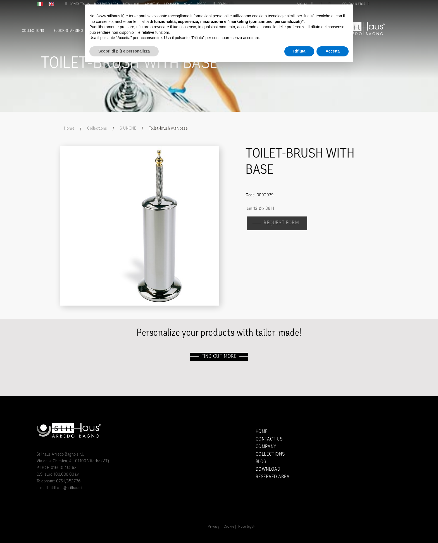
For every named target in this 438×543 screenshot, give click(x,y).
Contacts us (76, 4)
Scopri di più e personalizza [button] (124, 51)
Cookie (229, 527)
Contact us (269, 439)
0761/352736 (68, 481)
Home (69, 128)
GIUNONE (128, 128)
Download (268, 469)
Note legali (247, 527)
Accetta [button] (332, 51)
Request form (283, 223)
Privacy (214, 527)
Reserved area (273, 477)
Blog (261, 462)
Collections (33, 31)
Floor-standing (68, 31)
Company (266, 446)
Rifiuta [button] (299, 51)
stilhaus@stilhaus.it (67, 488)
